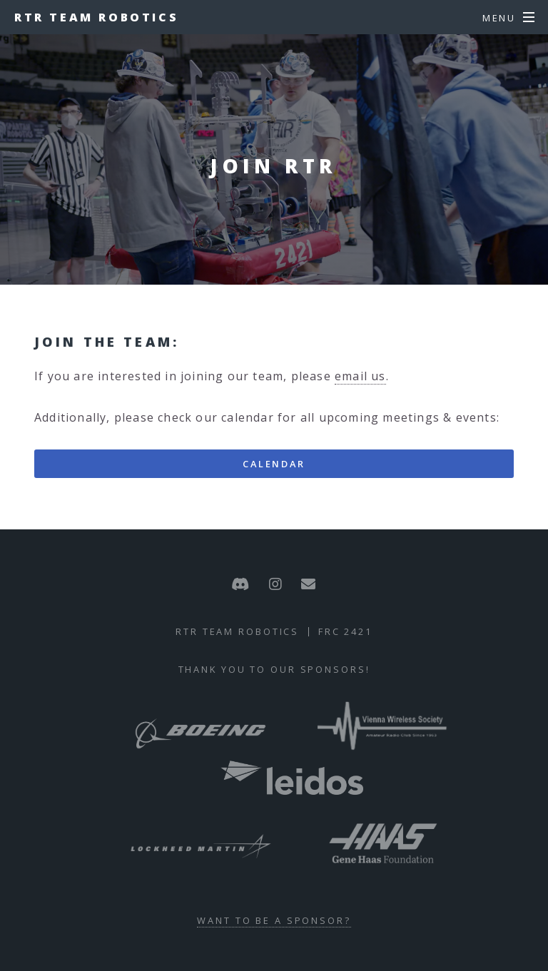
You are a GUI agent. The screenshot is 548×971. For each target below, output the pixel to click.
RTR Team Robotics (96, 17)
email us (360, 376)
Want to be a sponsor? (273, 920)
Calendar (274, 463)
